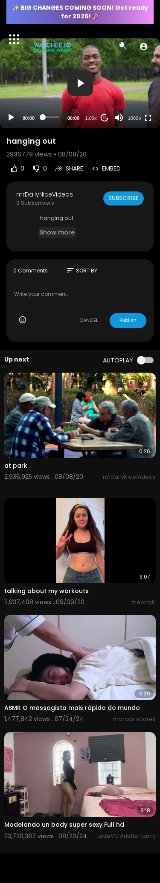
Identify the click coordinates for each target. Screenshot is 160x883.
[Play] (11, 117)
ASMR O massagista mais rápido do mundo (72, 708)
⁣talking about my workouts (46, 591)
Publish (128, 320)
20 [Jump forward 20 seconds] (105, 117)
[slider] (51, 117)
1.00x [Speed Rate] (91, 118)
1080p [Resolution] (134, 118)
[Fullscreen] (148, 117)
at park (15, 465)
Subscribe (123, 198)
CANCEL (88, 320)
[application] (80, 83)
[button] (143, 46)
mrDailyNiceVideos (44, 194)
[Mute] (119, 117)
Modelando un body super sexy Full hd (64, 824)
